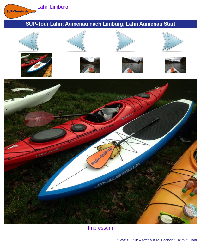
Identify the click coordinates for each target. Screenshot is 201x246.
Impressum (100, 228)
